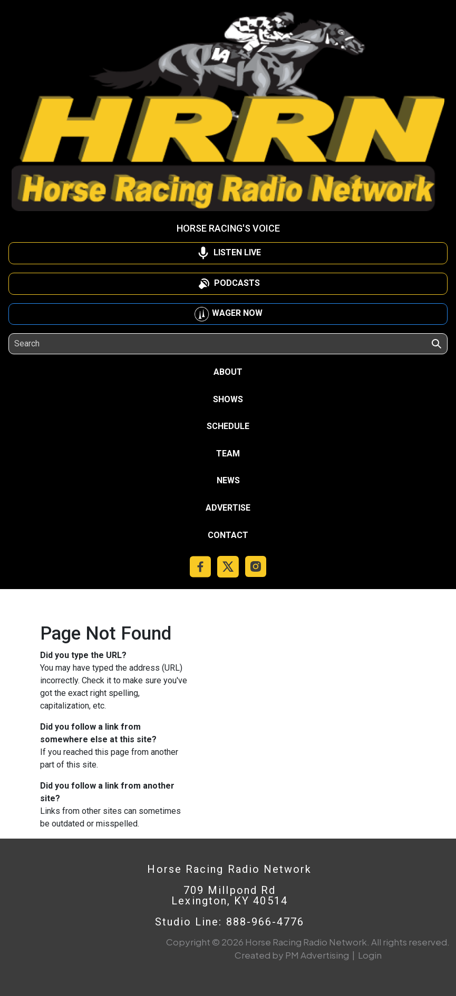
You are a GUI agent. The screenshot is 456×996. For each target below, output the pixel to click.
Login (370, 955)
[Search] (62, 343)
